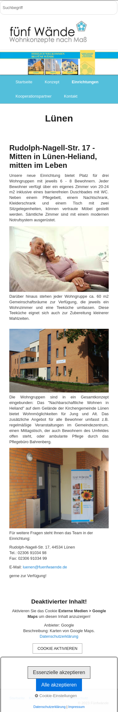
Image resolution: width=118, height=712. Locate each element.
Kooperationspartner (34, 96)
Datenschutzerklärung (59, 636)
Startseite (24, 82)
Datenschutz (78, 698)
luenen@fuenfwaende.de (45, 567)
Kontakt (70, 96)
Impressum (54, 698)
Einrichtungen (85, 82)
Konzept (52, 82)
